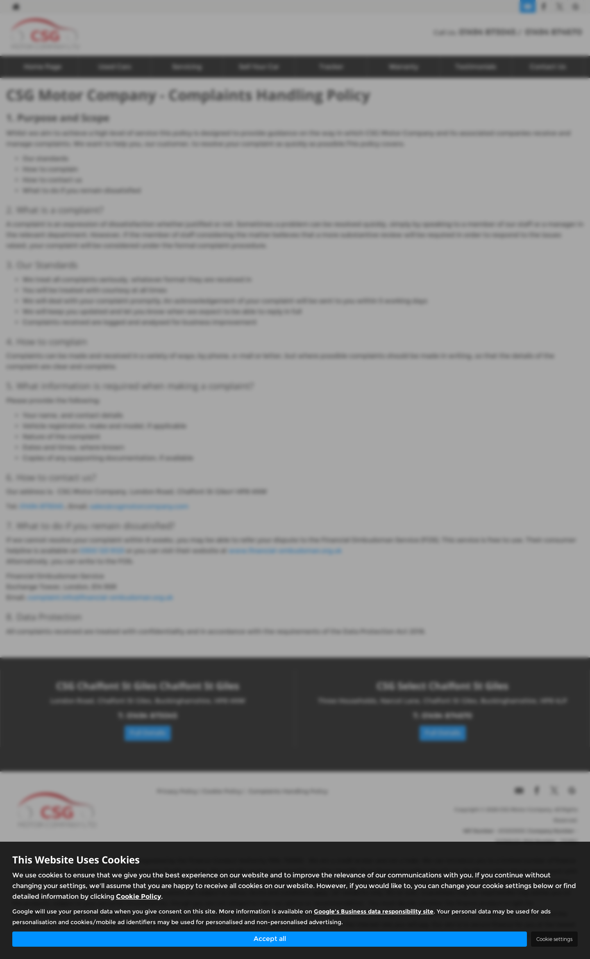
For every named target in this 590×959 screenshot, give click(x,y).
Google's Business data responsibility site (373, 911)
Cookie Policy (138, 896)
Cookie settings (554, 939)
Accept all (270, 939)
